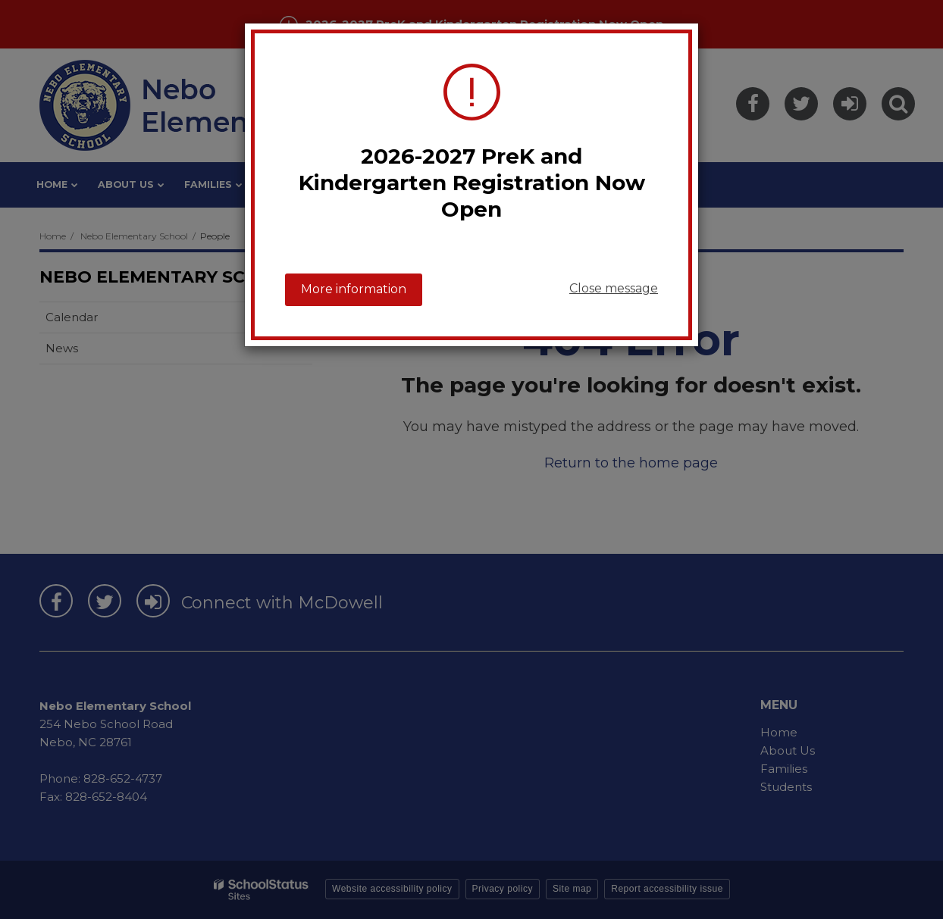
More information (353, 289)
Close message (613, 288)
